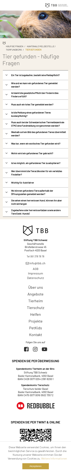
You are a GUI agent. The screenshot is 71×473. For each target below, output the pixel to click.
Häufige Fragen (14, 46)
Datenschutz (35, 278)
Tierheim (35, 300)
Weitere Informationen (54, 458)
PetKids (35, 328)
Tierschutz (35, 307)
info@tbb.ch (35, 263)
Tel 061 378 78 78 (35, 256)
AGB (35, 269)
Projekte (36, 321)
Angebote (35, 294)
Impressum (35, 273)
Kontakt (35, 334)
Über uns (35, 287)
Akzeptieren (35, 466)
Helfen (35, 314)
